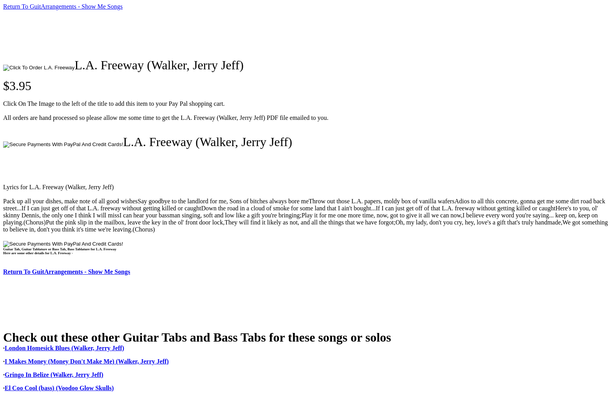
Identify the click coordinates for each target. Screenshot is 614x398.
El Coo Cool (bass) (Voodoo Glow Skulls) (59, 388)
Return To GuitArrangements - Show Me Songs (63, 6)
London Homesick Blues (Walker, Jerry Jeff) (64, 348)
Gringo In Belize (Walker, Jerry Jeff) (54, 374)
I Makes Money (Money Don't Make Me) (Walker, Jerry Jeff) (87, 361)
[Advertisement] (145, 34)
